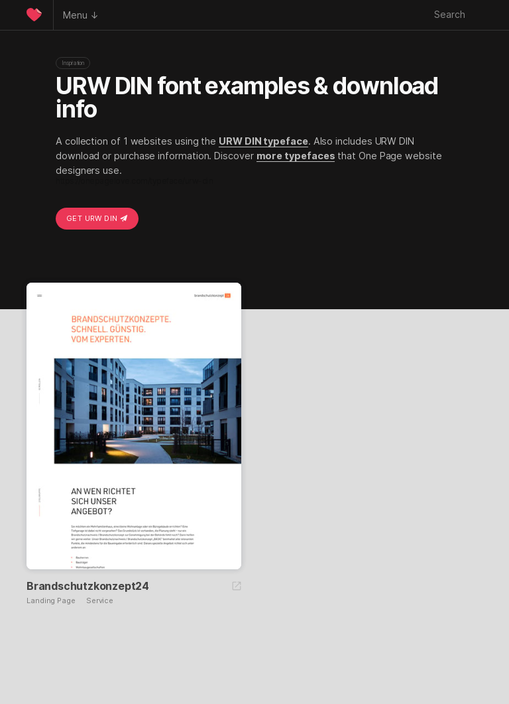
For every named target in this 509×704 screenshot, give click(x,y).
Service (99, 600)
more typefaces (295, 155)
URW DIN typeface (263, 141)
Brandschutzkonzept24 (88, 586)
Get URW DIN (97, 218)
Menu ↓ (81, 15)
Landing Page (51, 600)
